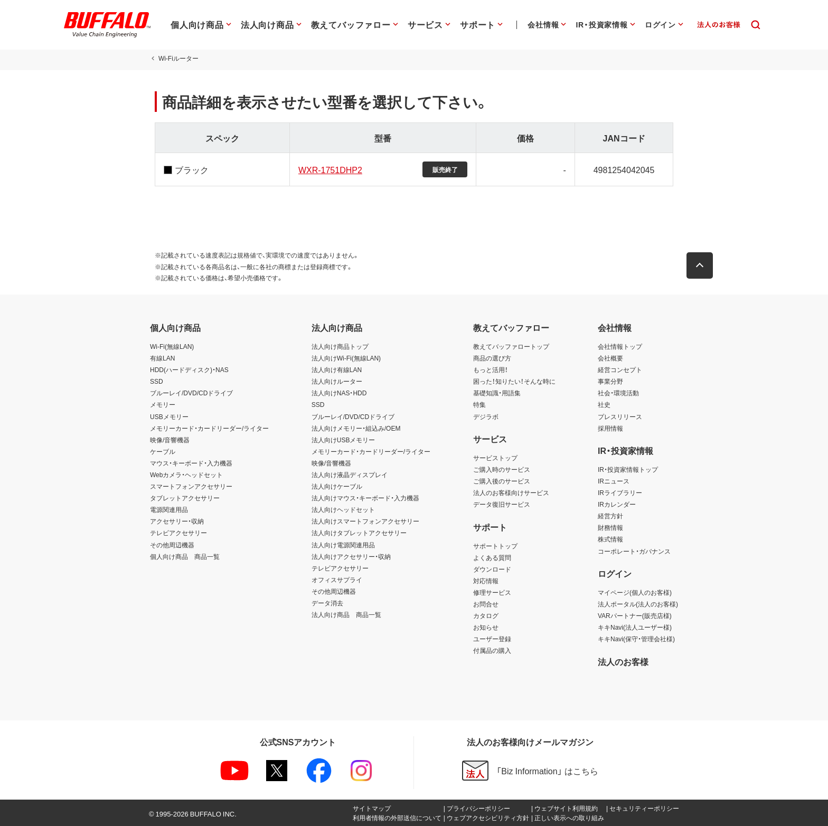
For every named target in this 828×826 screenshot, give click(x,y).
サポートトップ (495, 545)
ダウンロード (492, 569)
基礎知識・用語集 (497, 392)
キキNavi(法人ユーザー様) (635, 627)
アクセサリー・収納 (177, 521)
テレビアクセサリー (178, 532)
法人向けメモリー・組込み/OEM (356, 428)
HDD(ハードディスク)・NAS (189, 369)
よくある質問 (492, 557)
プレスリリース (620, 416)
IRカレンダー (617, 504)
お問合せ (485, 604)
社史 (604, 404)
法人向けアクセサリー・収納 (351, 556)
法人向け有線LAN (337, 369)
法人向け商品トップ (340, 346)
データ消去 (327, 602)
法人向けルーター (337, 381)
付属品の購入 (492, 650)
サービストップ (495, 457)
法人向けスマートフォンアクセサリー (365, 521)
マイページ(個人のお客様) (635, 592)
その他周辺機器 (172, 544)
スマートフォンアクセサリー (191, 486)
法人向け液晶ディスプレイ (350, 474)
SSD (156, 381)
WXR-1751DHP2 (328, 169)
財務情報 (610, 527)
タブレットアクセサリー (185, 497)
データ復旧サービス (501, 504)
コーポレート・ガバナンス (634, 551)
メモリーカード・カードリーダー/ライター (209, 428)
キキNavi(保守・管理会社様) (636, 638)
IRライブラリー (620, 492)
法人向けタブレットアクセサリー (359, 532)
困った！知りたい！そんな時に (514, 381)
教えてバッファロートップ (511, 346)
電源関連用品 (169, 509)
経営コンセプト (620, 369)
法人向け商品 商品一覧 (346, 614)
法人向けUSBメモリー (343, 439)
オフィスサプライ (337, 579)
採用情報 (610, 428)
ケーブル (162, 451)
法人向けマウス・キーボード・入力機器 (365, 497)
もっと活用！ (490, 369)
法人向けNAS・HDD (339, 392)
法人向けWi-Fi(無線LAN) (346, 358)
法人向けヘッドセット (343, 509)
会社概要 (610, 358)
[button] (704, 265)
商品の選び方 (492, 358)
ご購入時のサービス (501, 469)
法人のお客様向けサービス (511, 492)
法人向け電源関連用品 (343, 544)
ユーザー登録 (492, 638)
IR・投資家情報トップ (628, 469)
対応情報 (485, 580)
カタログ (485, 615)
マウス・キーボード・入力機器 (191, 463)
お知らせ (485, 627)
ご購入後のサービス (501, 481)
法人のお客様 (623, 661)
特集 (479, 404)
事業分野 (610, 381)
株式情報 (610, 539)
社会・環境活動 (618, 392)
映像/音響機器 (170, 439)
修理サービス (492, 592)
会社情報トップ (620, 346)
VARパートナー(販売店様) (635, 615)
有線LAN (162, 358)
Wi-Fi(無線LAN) (172, 346)
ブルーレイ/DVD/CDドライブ (191, 392)
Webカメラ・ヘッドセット (186, 474)
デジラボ (485, 416)
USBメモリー (169, 416)
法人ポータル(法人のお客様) (638, 604)
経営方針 (610, 515)
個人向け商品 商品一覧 (185, 556)
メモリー (162, 404)
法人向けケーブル (337, 486)
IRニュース (613, 481)
